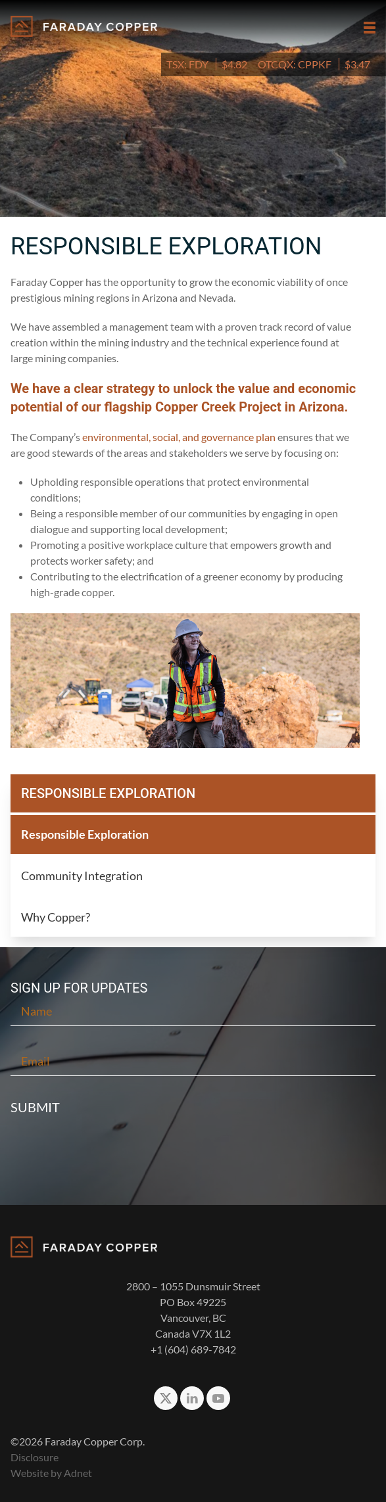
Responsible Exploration (85, 834)
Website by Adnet (51, 1473)
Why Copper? (55, 917)
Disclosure (35, 1457)
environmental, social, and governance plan (179, 437)
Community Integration (82, 875)
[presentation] (193, 1155)
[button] (369, 28)
